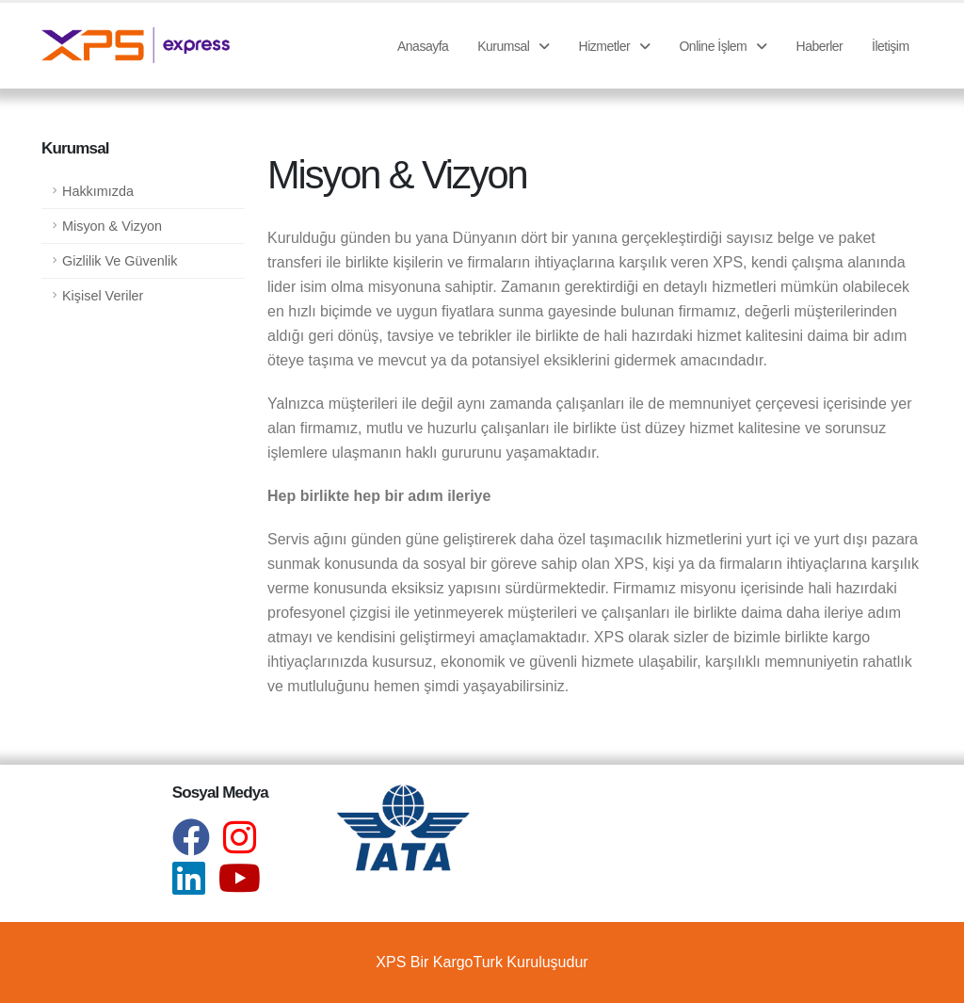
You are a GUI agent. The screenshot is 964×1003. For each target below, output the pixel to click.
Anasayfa (422, 46)
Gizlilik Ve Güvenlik (119, 260)
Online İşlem (722, 46)
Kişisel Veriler (102, 295)
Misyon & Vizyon (112, 226)
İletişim (890, 46)
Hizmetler (615, 46)
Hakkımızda (98, 191)
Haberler (820, 46)
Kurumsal (513, 46)
